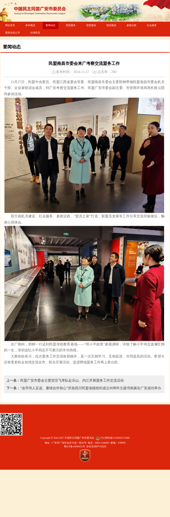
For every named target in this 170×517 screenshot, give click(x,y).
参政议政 (131, 25)
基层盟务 (71, 25)
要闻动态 (50, 25)
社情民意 (35, 32)
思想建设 (91, 25)
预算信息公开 (12, 32)
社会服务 (152, 25)
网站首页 (10, 25)
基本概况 (30, 25)
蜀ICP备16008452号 (74, 446)
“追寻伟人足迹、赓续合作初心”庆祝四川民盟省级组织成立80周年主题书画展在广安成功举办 (90, 399)
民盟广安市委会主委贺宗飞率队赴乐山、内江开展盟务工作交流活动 (72, 391)
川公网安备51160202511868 (115, 437)
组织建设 (111, 25)
